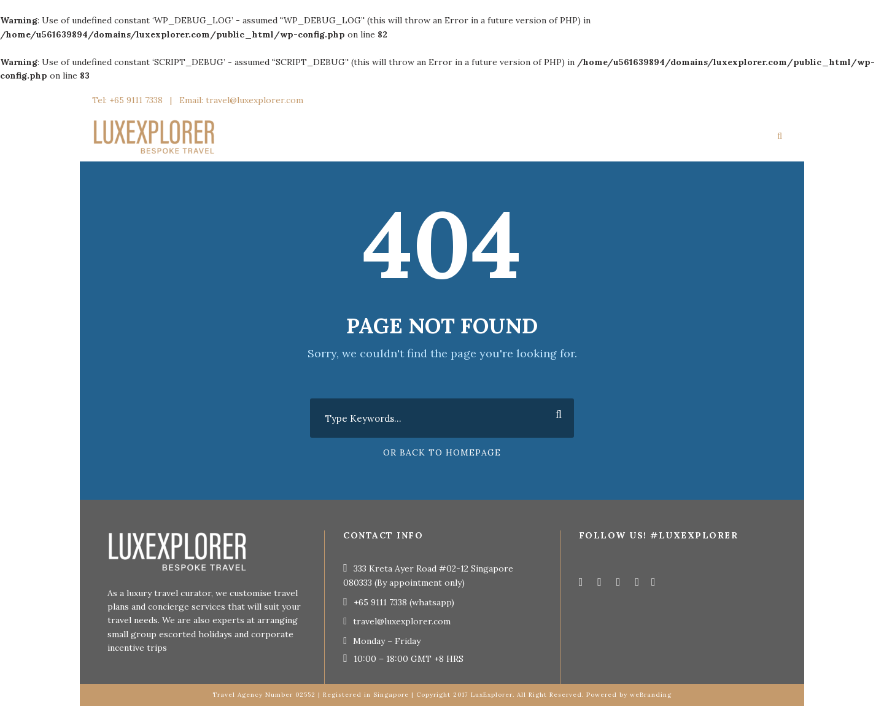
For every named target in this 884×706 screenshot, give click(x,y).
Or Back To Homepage (442, 452)
